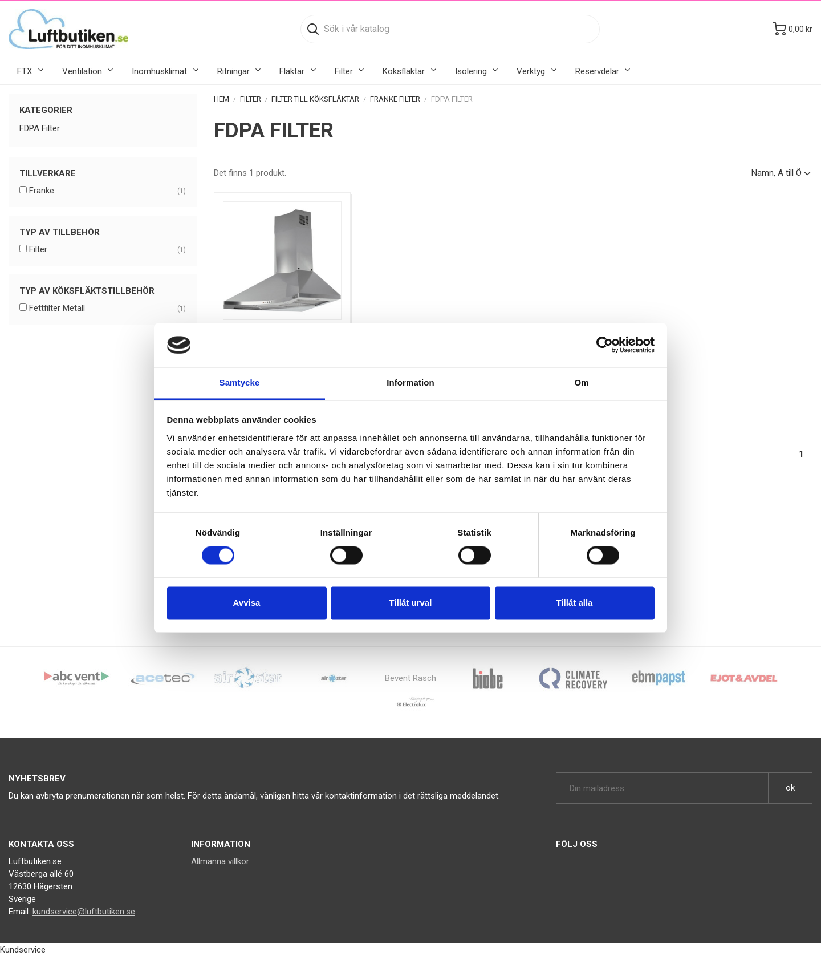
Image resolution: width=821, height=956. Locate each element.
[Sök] (450, 29)
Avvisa (247, 602)
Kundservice (23, 950)
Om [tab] (581, 382)
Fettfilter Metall (107, 308)
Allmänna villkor (220, 861)
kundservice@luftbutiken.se (83, 911)
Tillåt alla (574, 602)
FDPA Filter (39, 128)
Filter (107, 250)
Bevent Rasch (410, 678)
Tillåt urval (410, 602)
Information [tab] (410, 382)
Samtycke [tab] (240, 382)
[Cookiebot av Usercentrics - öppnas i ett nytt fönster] (605, 345)
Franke (107, 191)
